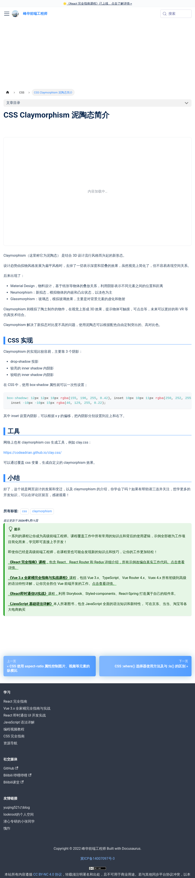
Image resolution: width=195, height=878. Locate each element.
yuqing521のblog (16, 807)
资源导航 (10, 743)
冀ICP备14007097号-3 (97, 858)
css (24, 511)
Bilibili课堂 (13, 782)
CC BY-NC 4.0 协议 (47, 874)
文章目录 (13, 103)
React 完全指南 (15, 701)
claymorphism (42, 511)
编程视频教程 (13, 729)
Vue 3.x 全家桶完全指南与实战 (26, 708)
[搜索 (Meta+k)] (176, 14)
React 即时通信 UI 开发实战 (24, 715)
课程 (42, 578)
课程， (33, 594)
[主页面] (7, 92)
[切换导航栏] (6, 13)
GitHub (10, 768)
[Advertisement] (97, 56)
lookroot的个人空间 (18, 814)
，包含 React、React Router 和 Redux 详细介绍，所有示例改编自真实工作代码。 (89, 562)
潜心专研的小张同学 (19, 821)
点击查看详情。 (104, 584)
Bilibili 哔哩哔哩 (17, 775)
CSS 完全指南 (14, 736)
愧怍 (6, 828)
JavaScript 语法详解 (19, 722)
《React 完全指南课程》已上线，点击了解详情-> (99, 3)
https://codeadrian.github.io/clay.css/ (32, 453)
